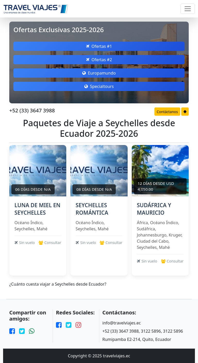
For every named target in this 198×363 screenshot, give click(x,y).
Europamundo (99, 73)
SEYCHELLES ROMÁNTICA (92, 209)
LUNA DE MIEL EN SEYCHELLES (37, 209)
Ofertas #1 (99, 46)
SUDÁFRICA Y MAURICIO (154, 209)
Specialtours (99, 86)
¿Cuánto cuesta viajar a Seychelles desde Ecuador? (57, 284)
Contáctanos (167, 111)
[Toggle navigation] (187, 9)
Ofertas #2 (99, 59)
